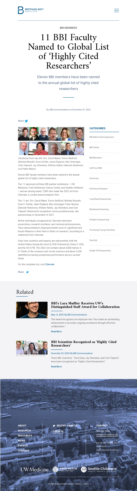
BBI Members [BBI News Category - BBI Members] (95, 158)
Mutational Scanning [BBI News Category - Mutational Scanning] (99, 209)
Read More (56, 331)
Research (24, 430)
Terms (86, 484)
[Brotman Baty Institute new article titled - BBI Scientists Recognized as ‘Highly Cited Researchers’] (33, 348)
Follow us (58, 431)
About (22, 425)
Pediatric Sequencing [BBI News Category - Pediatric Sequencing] (99, 219)
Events (23, 445)
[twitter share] (26, 121)
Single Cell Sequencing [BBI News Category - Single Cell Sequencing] (100, 250)
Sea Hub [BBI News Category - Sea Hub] (93, 240)
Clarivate (49, 264)
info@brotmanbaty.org (107, 435)
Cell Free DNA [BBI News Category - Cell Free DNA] (95, 168)
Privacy (78, 484)
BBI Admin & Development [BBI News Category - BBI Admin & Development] (101, 137)
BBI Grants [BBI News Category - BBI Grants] (94, 147)
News (21, 440)
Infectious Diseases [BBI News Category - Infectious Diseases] (98, 188)
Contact (24, 450)
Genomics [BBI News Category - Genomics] (94, 178)
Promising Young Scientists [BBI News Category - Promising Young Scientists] (102, 230)
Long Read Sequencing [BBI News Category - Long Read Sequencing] (100, 199)
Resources (25, 435)
